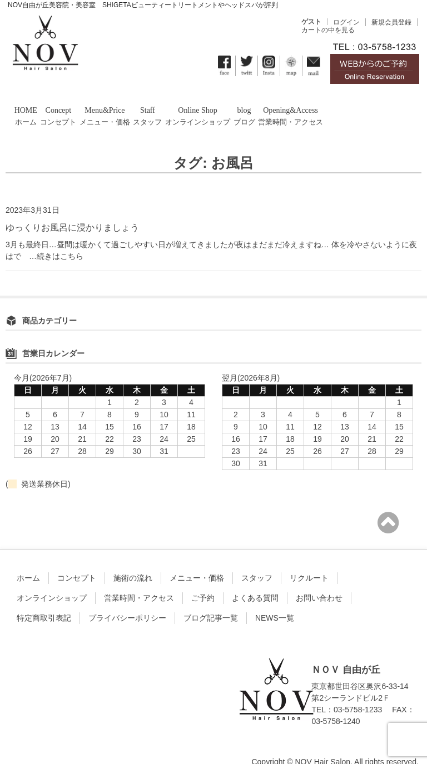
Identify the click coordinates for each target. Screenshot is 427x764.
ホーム (28, 560)
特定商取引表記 (44, 600)
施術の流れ (132, 560)
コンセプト (76, 560)
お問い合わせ (319, 580)
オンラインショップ (52, 580)
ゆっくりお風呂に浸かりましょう (72, 209)
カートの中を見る (328, 30)
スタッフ (256, 560)
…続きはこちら (52, 237)
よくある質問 (255, 580)
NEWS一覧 (274, 600)
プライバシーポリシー (127, 600)
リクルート (309, 560)
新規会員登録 (391, 22)
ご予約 (203, 580)
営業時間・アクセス (139, 580)
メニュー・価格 (197, 560)
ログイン (346, 22)
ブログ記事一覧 (210, 600)
